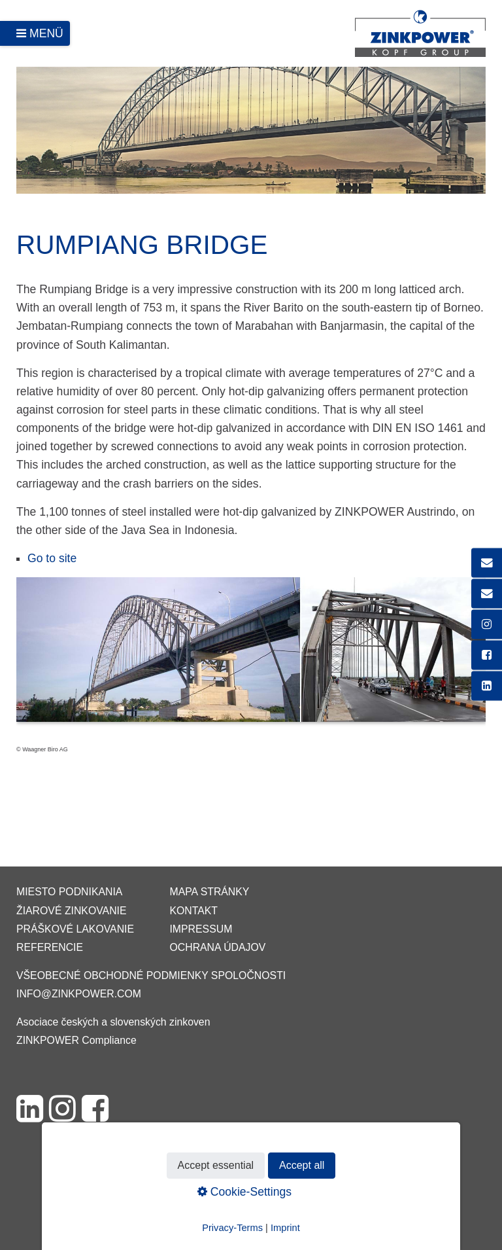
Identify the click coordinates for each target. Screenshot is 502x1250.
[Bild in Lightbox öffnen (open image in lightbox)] (251, 656)
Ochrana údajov (217, 947)
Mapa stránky (209, 891)
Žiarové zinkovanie (71, 910)
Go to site (51, 558)
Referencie (49, 947)
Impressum (200, 929)
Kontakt (193, 910)
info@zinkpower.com (78, 993)
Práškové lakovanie (75, 929)
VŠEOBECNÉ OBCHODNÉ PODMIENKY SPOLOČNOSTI (151, 975)
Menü (46, 33)
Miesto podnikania (69, 891)
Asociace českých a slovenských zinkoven (113, 1021)
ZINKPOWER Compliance (76, 1040)
